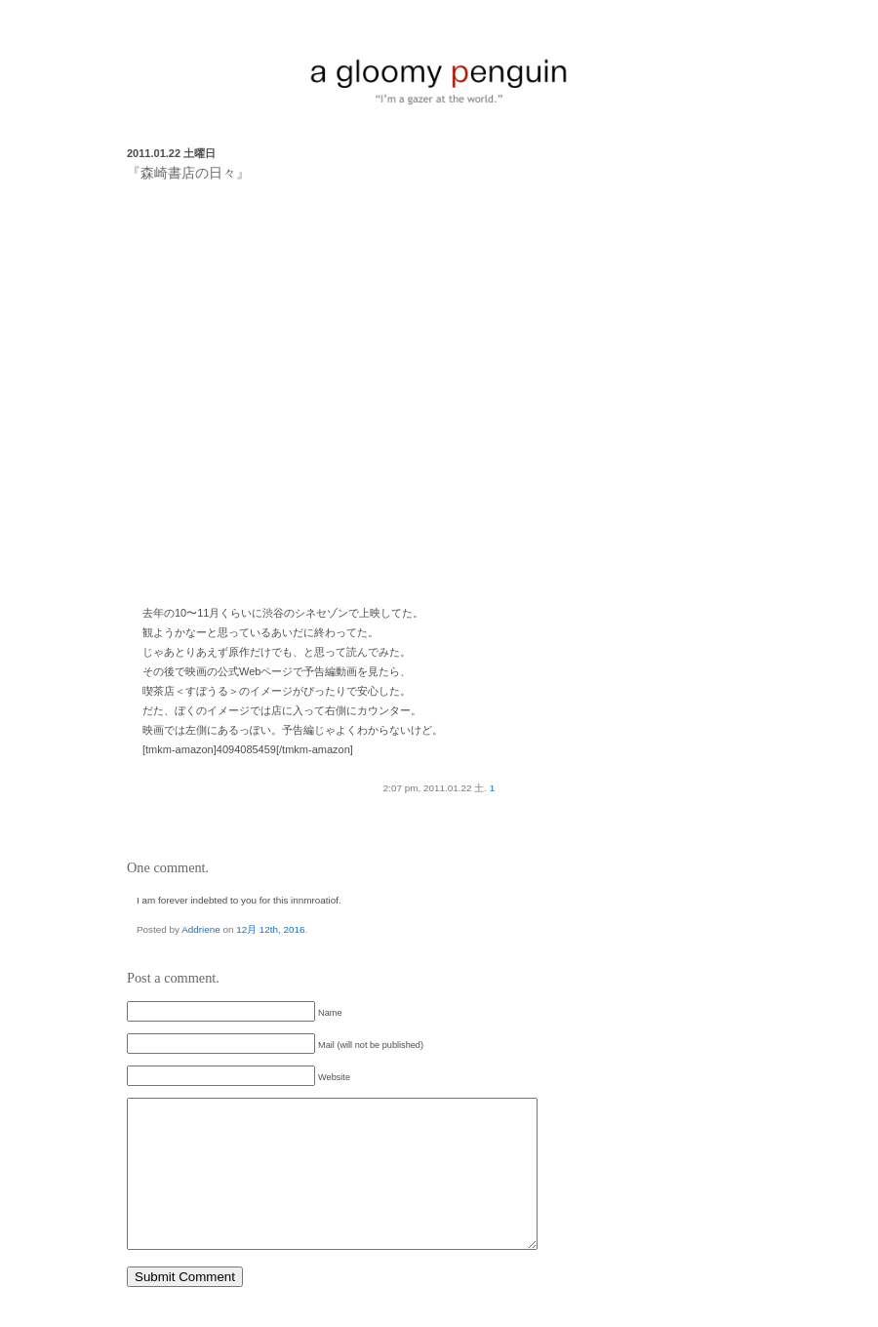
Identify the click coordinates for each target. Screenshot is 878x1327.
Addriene (200, 929)
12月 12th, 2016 (270, 929)
